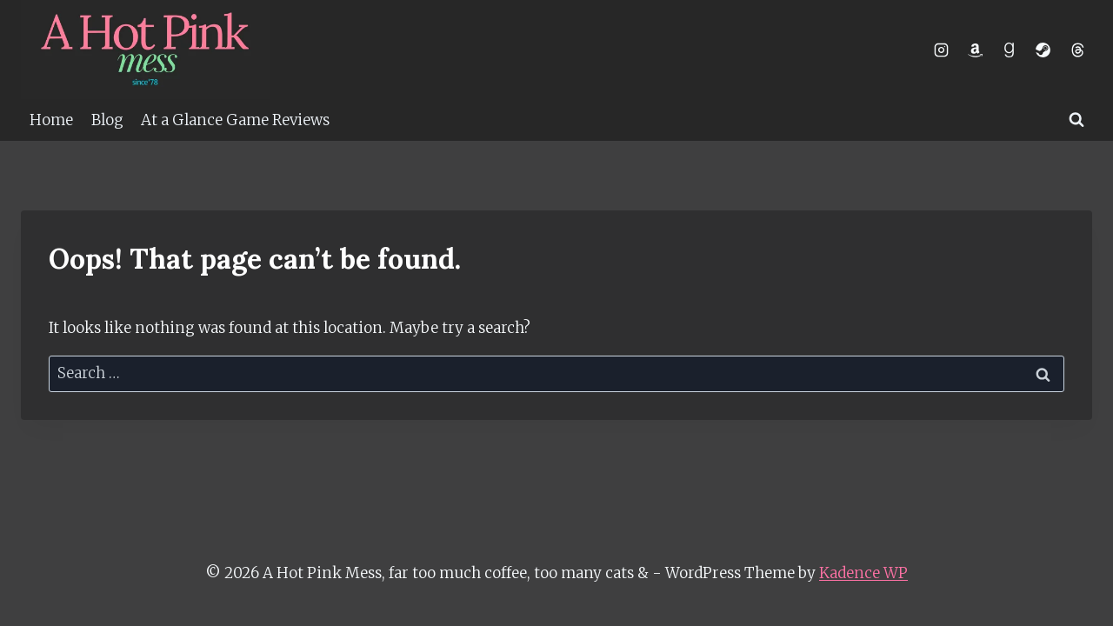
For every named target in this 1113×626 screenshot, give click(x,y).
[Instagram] (941, 49)
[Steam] (1043, 49)
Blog (107, 120)
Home (51, 120)
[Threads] (1077, 49)
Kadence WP (863, 573)
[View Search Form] (1076, 120)
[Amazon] (975, 49)
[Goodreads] (1009, 49)
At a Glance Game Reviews (235, 120)
